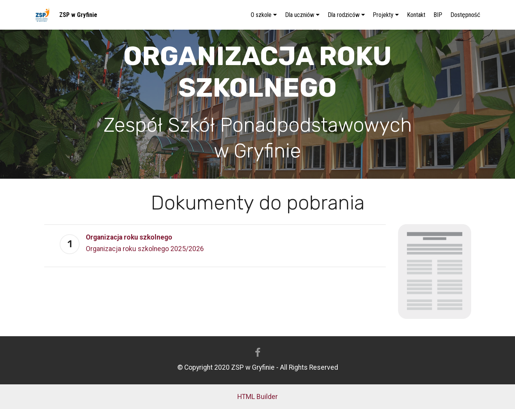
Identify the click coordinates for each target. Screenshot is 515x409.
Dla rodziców (344, 14)
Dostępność (465, 14)
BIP (437, 14)
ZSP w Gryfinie (78, 14)
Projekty (383, 14)
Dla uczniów (299, 14)
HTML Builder (257, 397)
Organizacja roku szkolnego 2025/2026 (145, 249)
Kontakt (416, 14)
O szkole (261, 14)
